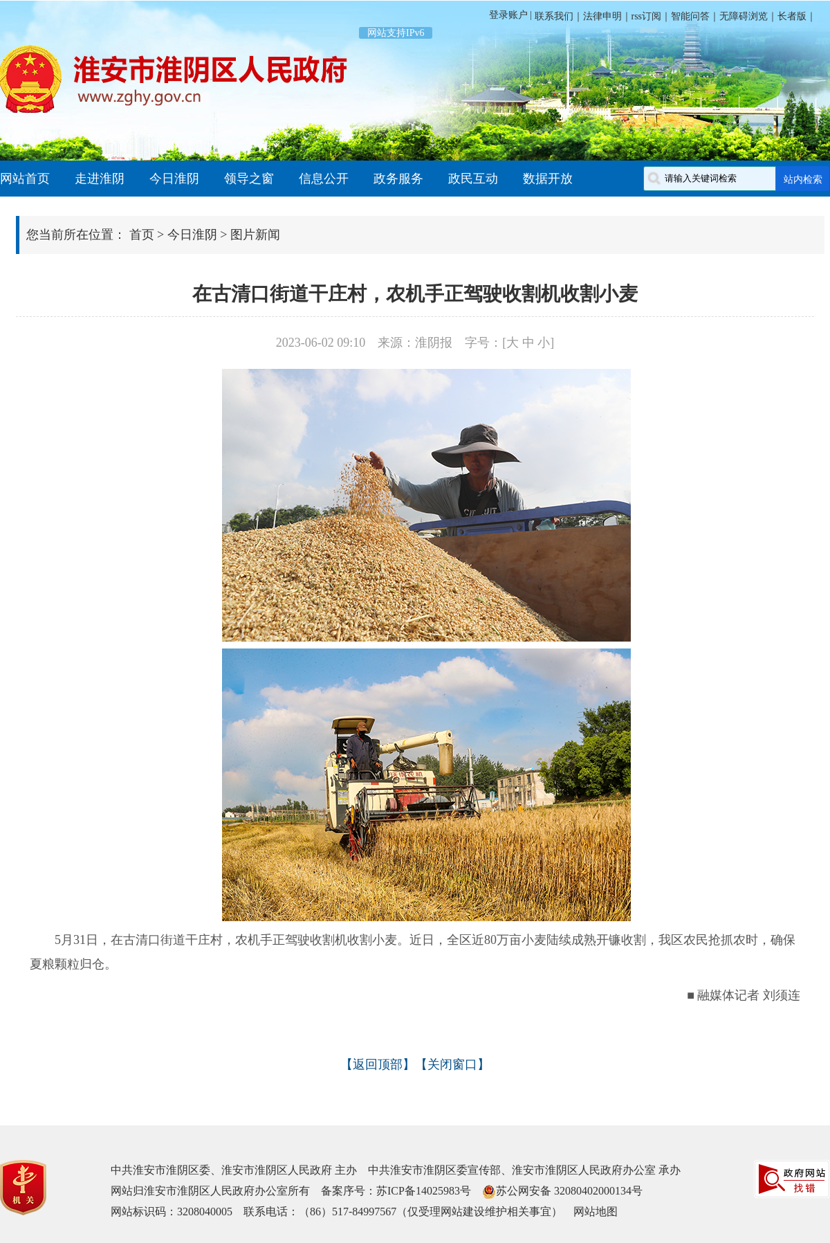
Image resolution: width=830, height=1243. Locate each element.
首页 (141, 235)
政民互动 (473, 178)
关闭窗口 (452, 1064)
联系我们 (552, 16)
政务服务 (398, 178)
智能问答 (690, 16)
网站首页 (25, 178)
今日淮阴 (174, 178)
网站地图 (595, 1211)
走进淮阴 (99, 178)
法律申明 (602, 16)
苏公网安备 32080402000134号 (569, 1191)
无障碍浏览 (743, 16)
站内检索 (803, 179)
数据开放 (548, 178)
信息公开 (324, 178)
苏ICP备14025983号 (423, 1191)
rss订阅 (646, 16)
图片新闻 (255, 235)
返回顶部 (378, 1064)
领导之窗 (249, 178)
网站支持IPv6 (395, 33)
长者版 (791, 16)
